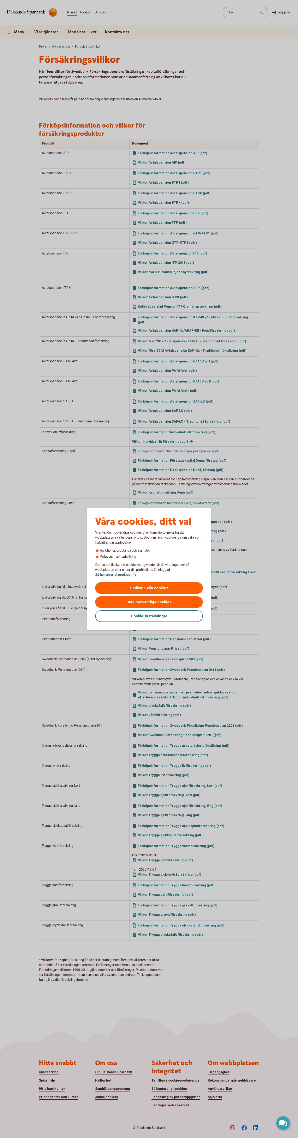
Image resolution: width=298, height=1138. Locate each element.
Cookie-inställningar (149, 616)
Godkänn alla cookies (149, 588)
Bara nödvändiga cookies (149, 602)
